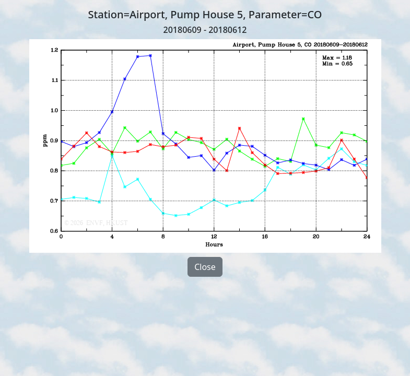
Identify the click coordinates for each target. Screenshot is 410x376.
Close (205, 267)
